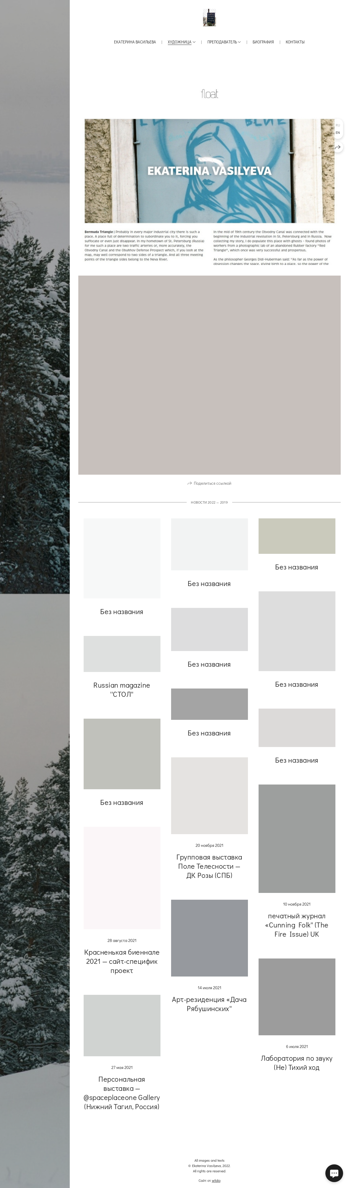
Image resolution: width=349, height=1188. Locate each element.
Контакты (295, 41)
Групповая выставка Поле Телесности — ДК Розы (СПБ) (209, 872)
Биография (263, 41)
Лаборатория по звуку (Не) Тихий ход (297, 1068)
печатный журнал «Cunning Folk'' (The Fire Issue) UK (297, 930)
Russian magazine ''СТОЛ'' (121, 695)
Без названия (122, 616)
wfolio (216, 1180)
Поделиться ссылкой (212, 489)
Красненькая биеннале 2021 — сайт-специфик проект (122, 966)
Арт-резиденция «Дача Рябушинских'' (209, 1009)
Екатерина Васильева (135, 41)
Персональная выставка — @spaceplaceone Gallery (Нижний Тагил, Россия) (122, 1098)
